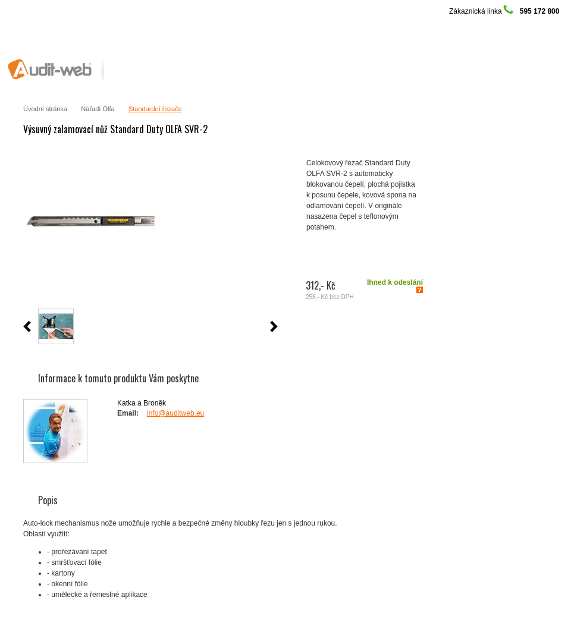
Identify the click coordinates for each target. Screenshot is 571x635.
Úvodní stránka (45, 108)
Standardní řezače (155, 108)
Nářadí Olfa (97, 108)
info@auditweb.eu (175, 413)
